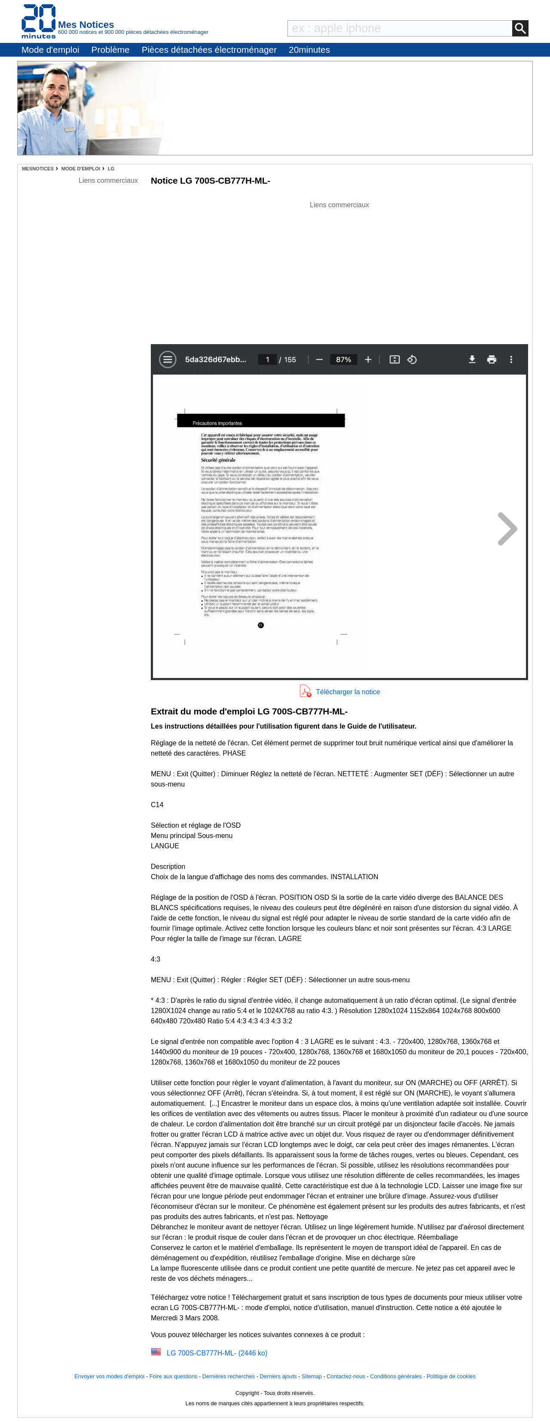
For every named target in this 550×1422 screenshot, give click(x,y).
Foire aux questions (174, 1376)
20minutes (309, 49)
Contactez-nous (346, 1376)
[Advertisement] (339, 270)
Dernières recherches (228, 1376)
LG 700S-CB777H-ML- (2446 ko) (217, 1353)
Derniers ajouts (278, 1376)
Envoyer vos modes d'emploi (109, 1376)
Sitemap (312, 1376)
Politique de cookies (451, 1376)
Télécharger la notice (348, 692)
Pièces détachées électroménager (209, 49)
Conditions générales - (398, 1376)
